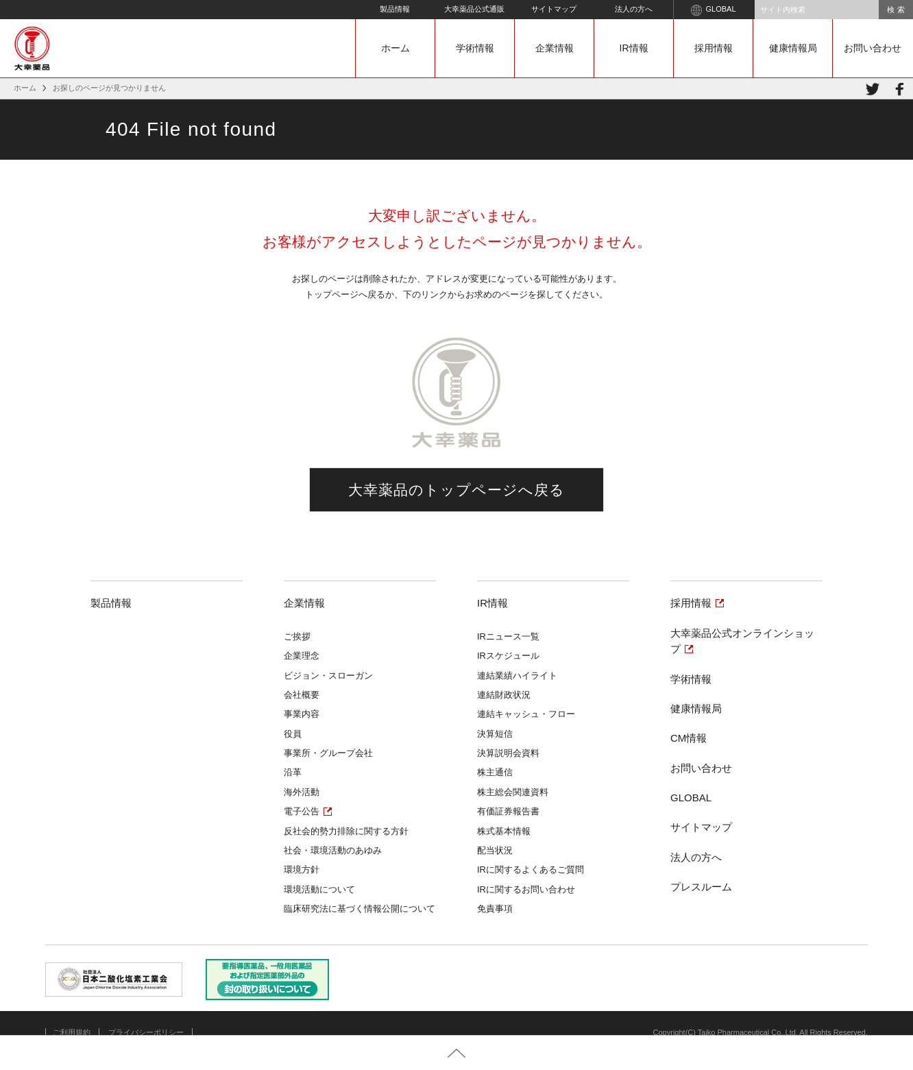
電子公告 (301, 811)
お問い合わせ (872, 47)
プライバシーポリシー (146, 1032)
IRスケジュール (508, 655)
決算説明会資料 (508, 753)
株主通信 (495, 772)
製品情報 (395, 9)
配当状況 (495, 850)
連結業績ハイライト (517, 675)
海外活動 (301, 792)
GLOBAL (713, 10)
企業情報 (554, 47)
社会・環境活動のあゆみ (333, 850)
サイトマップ (553, 9)
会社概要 (301, 695)
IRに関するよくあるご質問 (530, 869)
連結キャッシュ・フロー (526, 714)
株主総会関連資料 (512, 792)
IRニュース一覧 (508, 636)
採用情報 (713, 47)
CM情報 (688, 738)
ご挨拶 (297, 636)
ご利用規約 (71, 1032)
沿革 (293, 772)
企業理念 (301, 655)
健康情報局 (793, 47)
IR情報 (634, 47)
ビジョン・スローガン (328, 675)
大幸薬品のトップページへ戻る (456, 490)
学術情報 (475, 47)
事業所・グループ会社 (328, 753)
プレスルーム (701, 886)
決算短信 (495, 734)
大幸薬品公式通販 (474, 9)
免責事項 (495, 908)
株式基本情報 (504, 831)
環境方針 (301, 869)
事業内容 (301, 714)
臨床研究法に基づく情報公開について (359, 908)
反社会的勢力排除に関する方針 (346, 831)
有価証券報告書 (508, 811)
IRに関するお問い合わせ (526, 889)
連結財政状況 (504, 695)
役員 (293, 734)
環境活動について (319, 889)
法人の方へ (634, 9)
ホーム (395, 47)
